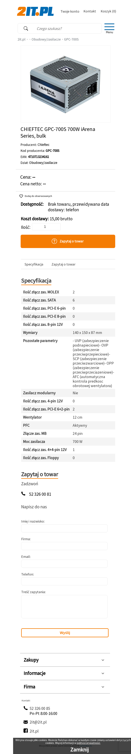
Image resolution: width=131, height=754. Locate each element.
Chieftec (43, 144)
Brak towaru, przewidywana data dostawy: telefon (78, 207)
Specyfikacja (34, 264)
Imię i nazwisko (32, 521)
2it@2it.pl (38, 722)
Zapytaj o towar (63, 264)
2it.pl (21, 39)
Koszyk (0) (108, 11)
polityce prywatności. (88, 743)
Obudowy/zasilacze (46, 39)
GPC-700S (71, 39)
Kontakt (89, 11)
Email (25, 556)
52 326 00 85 (40, 708)
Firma (25, 539)
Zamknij (79, 749)
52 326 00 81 (40, 494)
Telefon (27, 574)
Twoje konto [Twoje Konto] (69, 11)
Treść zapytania (33, 592)
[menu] (109, 28)
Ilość (25, 227)
